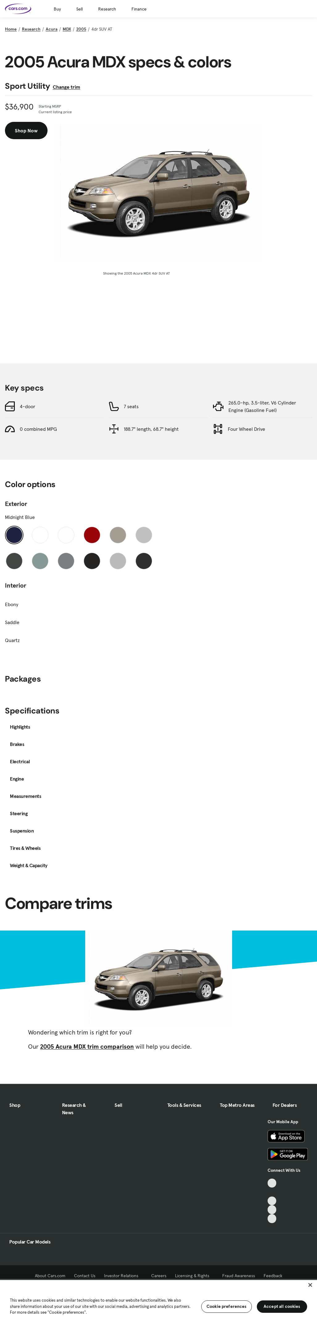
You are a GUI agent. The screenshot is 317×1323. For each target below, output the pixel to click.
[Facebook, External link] (272, 1192)
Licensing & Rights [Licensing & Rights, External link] (194, 1275)
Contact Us (84, 1275)
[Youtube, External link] (272, 1201)
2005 (81, 29)
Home (11, 29)
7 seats (131, 406)
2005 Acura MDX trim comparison (87, 1047)
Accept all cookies (282, 1306)
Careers (158, 1275)
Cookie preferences (226, 1306)
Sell (79, 9)
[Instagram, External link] (272, 1209)
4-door (27, 406)
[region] (158, 1301)
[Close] (310, 1285)
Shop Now (26, 130)
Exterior (16, 504)
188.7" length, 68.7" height (151, 429)
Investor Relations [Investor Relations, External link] (123, 1275)
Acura (51, 29)
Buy (57, 9)
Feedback (273, 1275)
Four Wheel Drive (246, 429)
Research (107, 9)
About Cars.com (50, 1275)
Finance (139, 9)
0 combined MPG (38, 429)
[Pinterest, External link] (272, 1218)
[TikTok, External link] (272, 1183)
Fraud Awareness (238, 1275)
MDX (67, 29)
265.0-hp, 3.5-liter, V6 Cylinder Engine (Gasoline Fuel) (262, 406)
